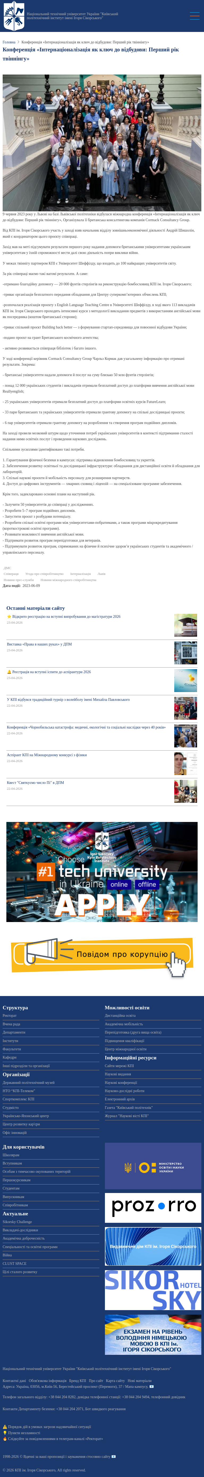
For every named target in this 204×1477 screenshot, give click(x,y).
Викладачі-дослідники (20, 1230)
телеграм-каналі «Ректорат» (81, 1439)
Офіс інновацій (15, 1133)
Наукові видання (118, 1074)
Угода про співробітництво (44, 574)
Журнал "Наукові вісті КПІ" (127, 1116)
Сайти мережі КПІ (119, 1066)
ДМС (7, 568)
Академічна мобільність (124, 1024)
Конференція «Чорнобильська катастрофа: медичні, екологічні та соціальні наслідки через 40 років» (86, 727)
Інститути (10, 1041)
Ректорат (9, 1016)
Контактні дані (14, 1381)
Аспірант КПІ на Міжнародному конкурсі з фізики (47, 755)
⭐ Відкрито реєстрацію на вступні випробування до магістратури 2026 (63, 617)
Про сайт (96, 1381)
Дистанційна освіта (120, 1016)
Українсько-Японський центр (26, 1116)
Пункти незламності (24, 1433)
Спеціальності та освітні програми (30, 1247)
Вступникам (12, 1163)
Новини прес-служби (19, 580)
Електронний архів (120, 1099)
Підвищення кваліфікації (124, 1041)
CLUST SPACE (15, 1264)
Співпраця (11, 574)
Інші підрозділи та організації (26, 1066)
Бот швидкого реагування (105, 1409)
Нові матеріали (140, 1381)
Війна (7, 1255)
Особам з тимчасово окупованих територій (36, 1172)
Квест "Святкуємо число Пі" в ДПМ (35, 783)
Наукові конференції (121, 1083)
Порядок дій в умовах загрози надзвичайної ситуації (49, 1427)
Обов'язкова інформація (47, 1381)
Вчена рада (11, 1024)
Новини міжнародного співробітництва (68, 580)
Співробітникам (15, 1205)
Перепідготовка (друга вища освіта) (133, 1032)
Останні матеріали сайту (35, 608)
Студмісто (11, 1108)
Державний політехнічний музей (28, 1083)
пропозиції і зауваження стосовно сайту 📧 (82, 1457)
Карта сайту (115, 1381)
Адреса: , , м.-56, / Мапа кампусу (75, 1387)
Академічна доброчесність (24, 1238)
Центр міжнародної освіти (126, 1049)
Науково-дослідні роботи (124, 1091)
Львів (101, 574)
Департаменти (14, 1032)
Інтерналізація (80, 574)
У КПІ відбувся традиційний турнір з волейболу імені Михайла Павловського (68, 700)
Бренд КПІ (77, 1381)
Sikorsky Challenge (17, 1222)
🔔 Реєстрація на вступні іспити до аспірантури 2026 (49, 672)
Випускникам (13, 1197)
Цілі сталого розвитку (20, 1272)
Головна (9, 42)
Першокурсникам (17, 1180)
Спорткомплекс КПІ (18, 1099)
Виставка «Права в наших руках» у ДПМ (39, 644)
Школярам (11, 1155)
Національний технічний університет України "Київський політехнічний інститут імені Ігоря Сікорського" (72, 16)
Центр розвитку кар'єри (21, 1124)
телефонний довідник (168, 1397)
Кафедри (9, 1057)
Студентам (11, 1188)
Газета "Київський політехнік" (129, 1108)
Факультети (12, 1049)
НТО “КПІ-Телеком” (19, 1091)
